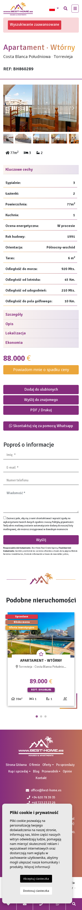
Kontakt (41, 778)
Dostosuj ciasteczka (36, 891)
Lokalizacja (15, 333)
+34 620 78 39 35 (41, 797)
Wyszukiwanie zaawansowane (34, 24)
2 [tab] (41, 716)
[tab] (41, 169)
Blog (36, 771)
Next (73, 108)
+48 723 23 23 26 (41, 803)
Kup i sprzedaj (18, 771)
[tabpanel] (41, 660)
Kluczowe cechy (19, 169)
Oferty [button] (46, 765)
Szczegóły (14, 314)
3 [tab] (45, 716)
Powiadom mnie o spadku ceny (41, 369)
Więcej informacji (37, 867)
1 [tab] (37, 716)
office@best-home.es (46, 790)
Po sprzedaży (65, 765)
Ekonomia (14, 342)
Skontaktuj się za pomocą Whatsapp (41, 425)
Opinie (67, 771)
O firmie (34, 765)
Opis (9, 323)
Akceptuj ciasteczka (36, 879)
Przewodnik (50, 771)
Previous (8, 108)
